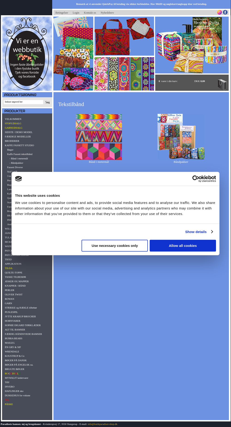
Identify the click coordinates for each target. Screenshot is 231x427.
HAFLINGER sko (14, 391)
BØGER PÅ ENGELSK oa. (19, 364)
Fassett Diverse (15, 167)
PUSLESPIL (11, 312)
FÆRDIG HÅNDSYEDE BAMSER (23, 334)
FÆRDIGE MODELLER (18, 136)
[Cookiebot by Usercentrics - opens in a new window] (196, 178)
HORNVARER (12, 320)
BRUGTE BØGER (14, 369)
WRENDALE (12, 351)
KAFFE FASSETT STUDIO (19, 145)
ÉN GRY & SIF (13, 347)
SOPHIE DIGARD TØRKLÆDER (23, 325)
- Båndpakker (16, 162)
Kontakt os (90, 12)
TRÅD (8, 259)
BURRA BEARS (13, 338)
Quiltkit (11, 198)
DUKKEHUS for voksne (17, 395)
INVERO (10, 386)
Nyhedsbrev (107, 12)
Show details (196, 232)
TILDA (8, 268)
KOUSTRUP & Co (14, 355)
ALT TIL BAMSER (15, 329)
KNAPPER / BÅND (15, 285)
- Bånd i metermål (18, 158)
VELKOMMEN (13, 119)
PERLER (9, 290)
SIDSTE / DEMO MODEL (19, 132)
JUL (7, 399)
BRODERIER (12, 140)
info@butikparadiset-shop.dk (102, 424)
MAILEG (10, 342)
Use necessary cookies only (115, 246)
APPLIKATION (13, 263)
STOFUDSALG (13, 123)
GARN (8, 303)
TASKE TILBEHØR (15, 277)
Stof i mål (12, 171)
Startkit (11, 202)
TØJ (7, 382)
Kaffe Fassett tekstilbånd (19, 154)
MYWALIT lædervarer (16, 377)
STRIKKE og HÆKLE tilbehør (21, 307)
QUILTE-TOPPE (13, 272)
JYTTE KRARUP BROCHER (20, 316)
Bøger (10, 149)
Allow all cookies (183, 246)
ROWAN (9, 298)
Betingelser (61, 12)
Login (76, 12)
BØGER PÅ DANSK (16, 360)
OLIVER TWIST (13, 294)
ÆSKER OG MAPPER (17, 281)
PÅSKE (9, 404)
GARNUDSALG (13, 127)
